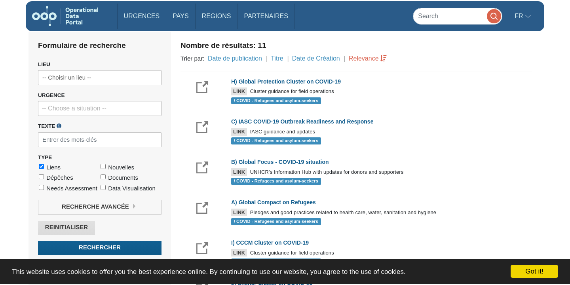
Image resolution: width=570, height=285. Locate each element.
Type (45, 157)
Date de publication (235, 58)
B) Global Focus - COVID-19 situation (280, 162)
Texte (49, 126)
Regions (216, 16)
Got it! (534, 271)
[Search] (457, 16)
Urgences (142, 16)
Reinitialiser (66, 227)
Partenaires (266, 16)
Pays (180, 16)
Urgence (51, 95)
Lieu (44, 64)
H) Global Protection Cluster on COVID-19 (286, 81)
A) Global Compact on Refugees (273, 202)
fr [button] (520, 16)
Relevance (364, 58)
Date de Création (316, 58)
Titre (277, 58)
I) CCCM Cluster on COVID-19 (270, 242)
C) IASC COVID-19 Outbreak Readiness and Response (302, 121)
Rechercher (100, 247)
